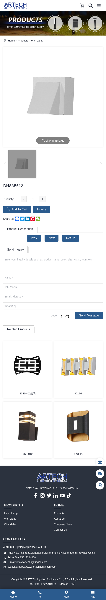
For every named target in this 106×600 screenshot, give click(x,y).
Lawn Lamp (10, 513)
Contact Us (60, 529)
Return (70, 238)
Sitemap (63, 584)
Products (23, 40)
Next (51, 238)
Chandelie (10, 524)
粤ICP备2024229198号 (43, 584)
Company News (63, 524)
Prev (34, 238)
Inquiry (41, 209)
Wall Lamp (37, 40)
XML (73, 584)
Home (11, 40)
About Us (59, 518)
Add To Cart (17, 209)
